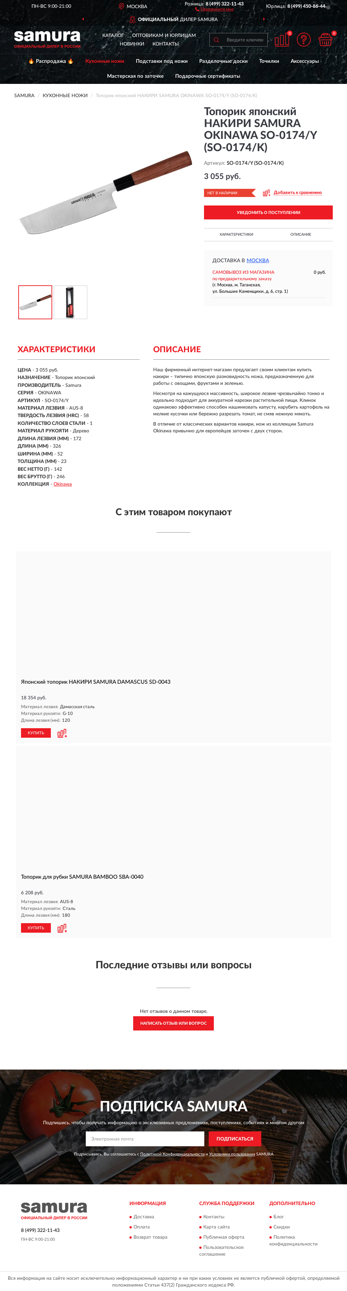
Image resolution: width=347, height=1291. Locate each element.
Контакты (165, 44)
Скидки (281, 1226)
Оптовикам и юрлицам (164, 35)
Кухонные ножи (104, 61)
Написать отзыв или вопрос (173, 1023)
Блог (278, 1216)
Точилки (269, 61)
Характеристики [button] (236, 234)
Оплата (142, 1226)
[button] (214, 9)
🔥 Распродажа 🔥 (51, 61)
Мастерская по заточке (135, 76)
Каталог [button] (113, 35)
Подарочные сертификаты (207, 76)
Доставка (144, 1216)
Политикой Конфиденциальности (172, 1153)
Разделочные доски (223, 61)
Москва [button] (258, 260)
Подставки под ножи (162, 61)
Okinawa (63, 484)
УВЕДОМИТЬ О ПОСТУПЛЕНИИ (268, 213)
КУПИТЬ (36, 733)
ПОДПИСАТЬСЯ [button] (235, 1138)
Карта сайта (216, 1226)
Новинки (132, 44)
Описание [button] (300, 234)
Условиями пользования (232, 1153)
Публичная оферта (223, 1236)
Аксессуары (305, 61)
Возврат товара (150, 1236)
